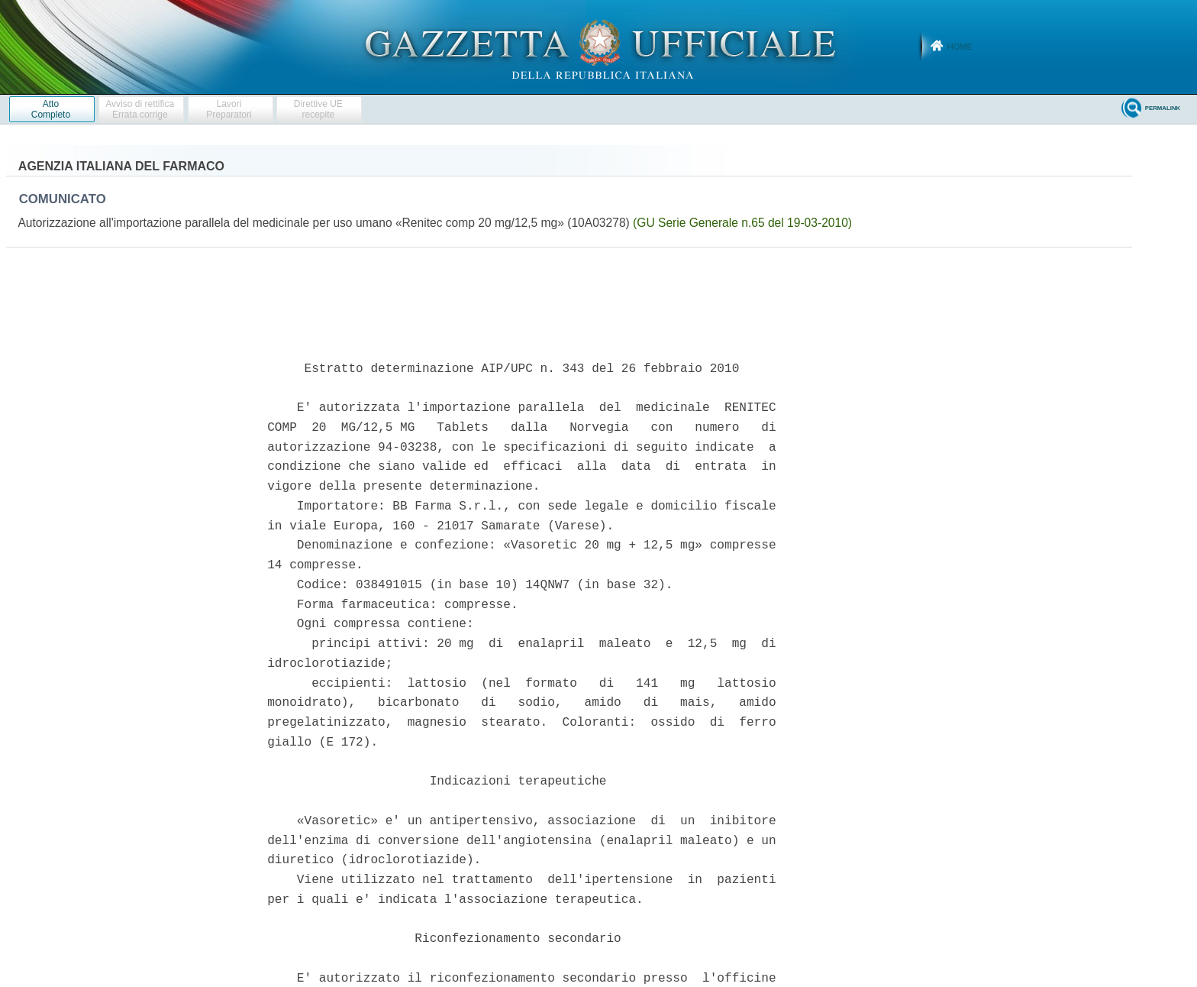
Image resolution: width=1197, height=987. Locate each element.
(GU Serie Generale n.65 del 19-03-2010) (742, 222)
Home (960, 46)
